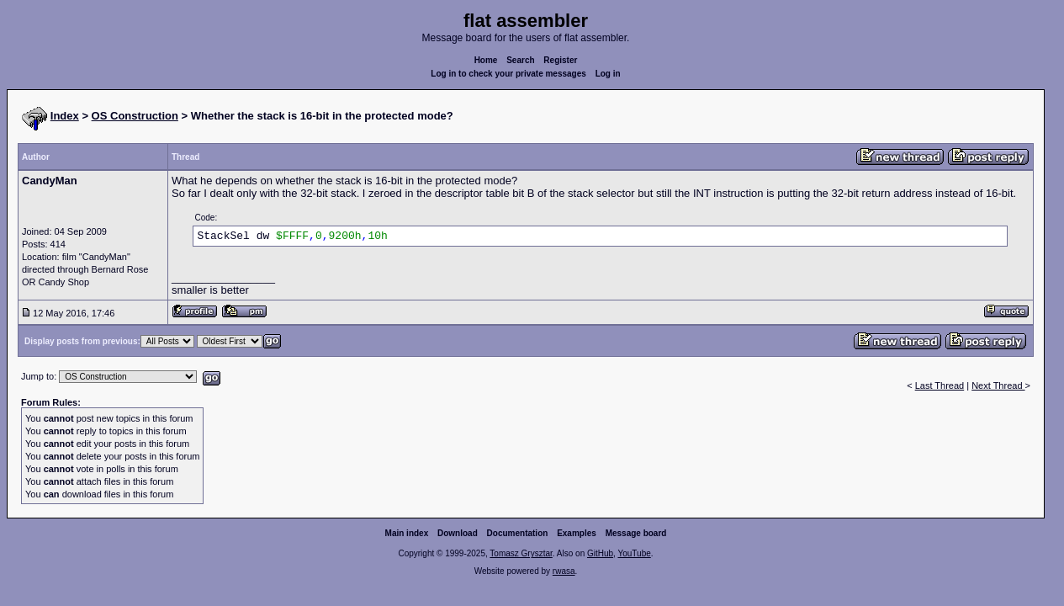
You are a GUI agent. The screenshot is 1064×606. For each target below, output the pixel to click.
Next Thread (997, 385)
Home (486, 60)
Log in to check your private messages (508, 73)
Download (457, 533)
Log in (608, 73)
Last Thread (940, 385)
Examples (576, 533)
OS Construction (135, 115)
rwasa (564, 571)
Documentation (517, 533)
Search (520, 60)
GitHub (600, 553)
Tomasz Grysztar (521, 553)
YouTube (633, 553)
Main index (407, 533)
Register (560, 60)
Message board (636, 533)
